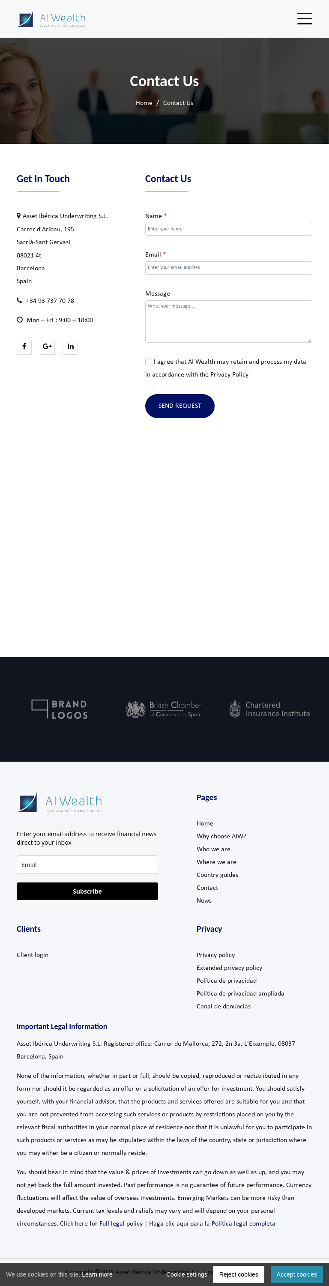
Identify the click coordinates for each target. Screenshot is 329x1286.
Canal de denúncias (224, 1006)
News (204, 900)
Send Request (180, 406)
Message (157, 293)
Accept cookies (297, 1274)
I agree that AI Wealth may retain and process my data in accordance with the (225, 368)
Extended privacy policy (229, 968)
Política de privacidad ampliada (240, 993)
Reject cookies (238, 1274)
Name (156, 216)
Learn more (97, 1274)
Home (144, 103)
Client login (32, 955)
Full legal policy (121, 1223)
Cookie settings (186, 1274)
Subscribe (87, 891)
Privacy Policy (229, 374)
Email (155, 254)
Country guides (217, 875)
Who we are (213, 849)
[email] (87, 864)
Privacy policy (216, 955)
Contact (207, 888)
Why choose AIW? (221, 836)
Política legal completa (243, 1223)
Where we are (216, 862)
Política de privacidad (227, 981)
